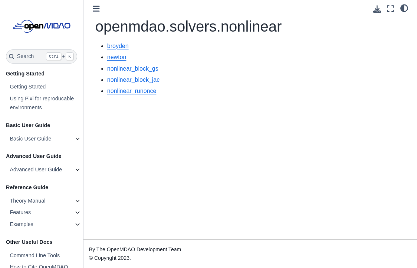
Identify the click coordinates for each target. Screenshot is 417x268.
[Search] (41, 56)
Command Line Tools (35, 255)
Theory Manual (27, 201)
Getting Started (28, 87)
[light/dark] (404, 7)
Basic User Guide (30, 139)
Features (20, 212)
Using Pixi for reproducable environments (42, 103)
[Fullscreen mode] (390, 8)
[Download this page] (377, 9)
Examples (21, 224)
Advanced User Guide (36, 169)
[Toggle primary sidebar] (96, 8)
